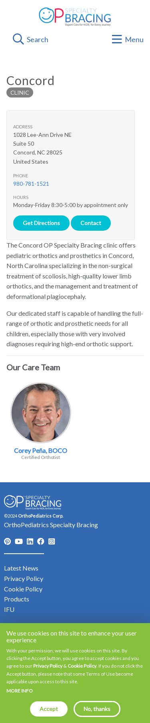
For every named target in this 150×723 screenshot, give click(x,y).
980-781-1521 (31, 183)
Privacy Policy (47, 666)
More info (19, 690)
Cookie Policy (82, 666)
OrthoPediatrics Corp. (40, 515)
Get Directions (41, 222)
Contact (90, 222)
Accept (49, 708)
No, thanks (97, 708)
